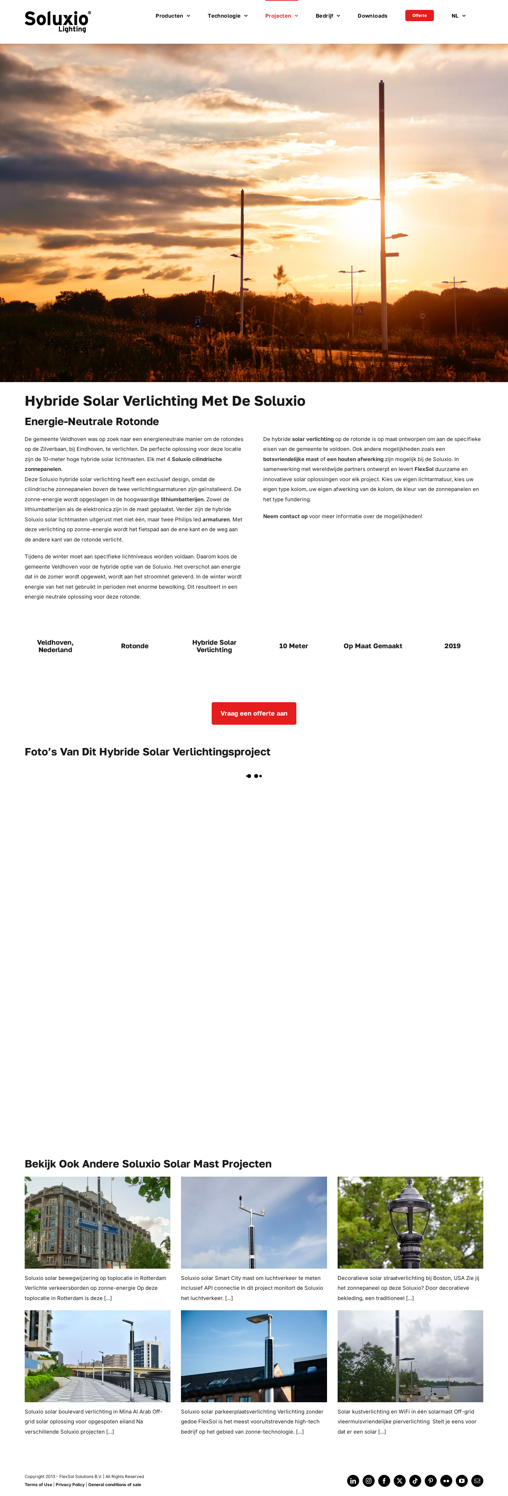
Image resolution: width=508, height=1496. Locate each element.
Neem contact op (285, 516)
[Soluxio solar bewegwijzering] (97, 1222)
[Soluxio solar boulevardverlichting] (97, 1356)
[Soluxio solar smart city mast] (254, 1222)
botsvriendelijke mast (291, 459)
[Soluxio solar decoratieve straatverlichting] (410, 1222)
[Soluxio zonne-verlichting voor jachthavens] (410, 1356)
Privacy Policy (70, 1484)
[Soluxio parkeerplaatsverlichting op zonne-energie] (254, 1356)
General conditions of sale (114, 1484)
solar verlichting (313, 439)
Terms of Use (38, 1484)
